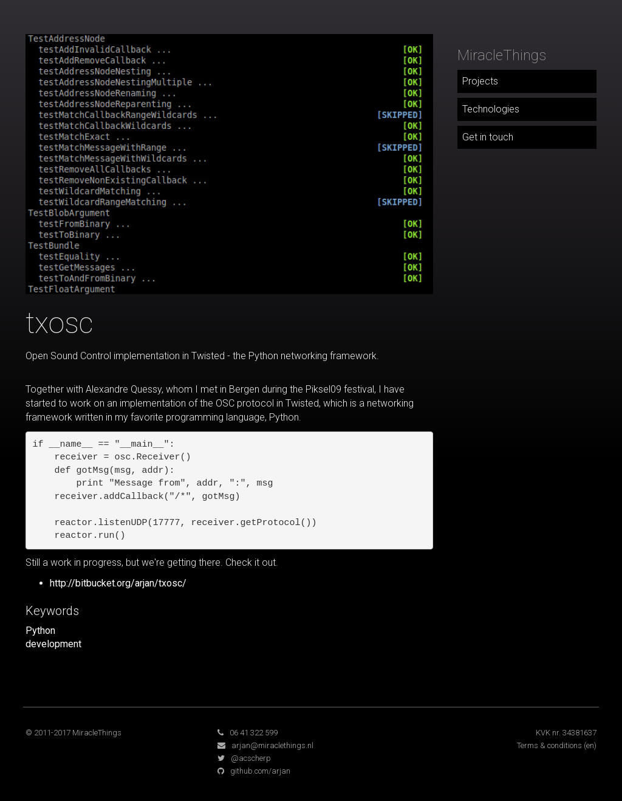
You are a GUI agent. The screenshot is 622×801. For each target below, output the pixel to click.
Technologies (490, 109)
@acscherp (251, 758)
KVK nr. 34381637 (566, 732)
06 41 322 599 (254, 732)
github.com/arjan (260, 770)
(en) (590, 745)
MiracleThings (501, 55)
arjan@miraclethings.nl (272, 745)
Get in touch (487, 137)
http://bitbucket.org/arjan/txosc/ (118, 583)
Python (40, 630)
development (53, 644)
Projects (480, 81)
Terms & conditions (549, 745)
